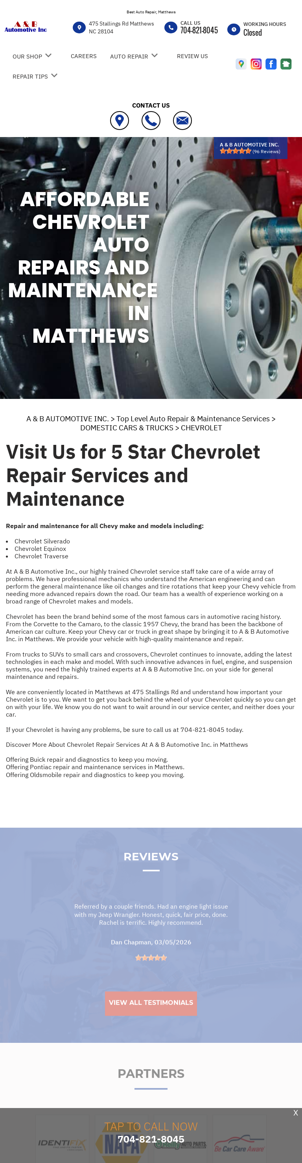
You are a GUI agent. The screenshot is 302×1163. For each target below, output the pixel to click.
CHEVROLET (201, 427)
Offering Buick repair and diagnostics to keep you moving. (87, 759)
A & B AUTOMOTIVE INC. (67, 418)
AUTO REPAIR (129, 56)
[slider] (235, 151)
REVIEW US (192, 56)
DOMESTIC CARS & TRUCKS (126, 427)
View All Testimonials (151, 1013)
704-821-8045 (199, 30)
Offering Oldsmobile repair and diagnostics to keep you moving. (95, 775)
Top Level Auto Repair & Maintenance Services (193, 418)
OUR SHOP (27, 56)
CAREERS (84, 56)
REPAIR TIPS (30, 76)
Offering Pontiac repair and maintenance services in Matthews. (95, 767)
